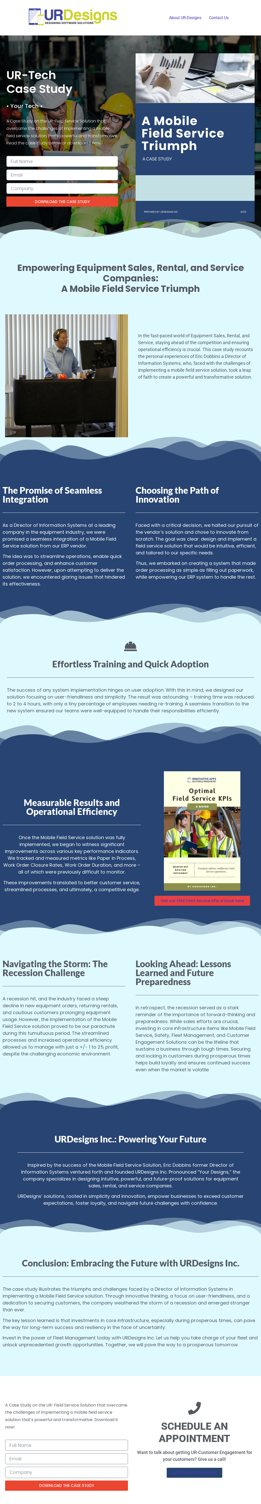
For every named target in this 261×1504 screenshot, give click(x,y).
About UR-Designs (185, 17)
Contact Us (219, 17)
